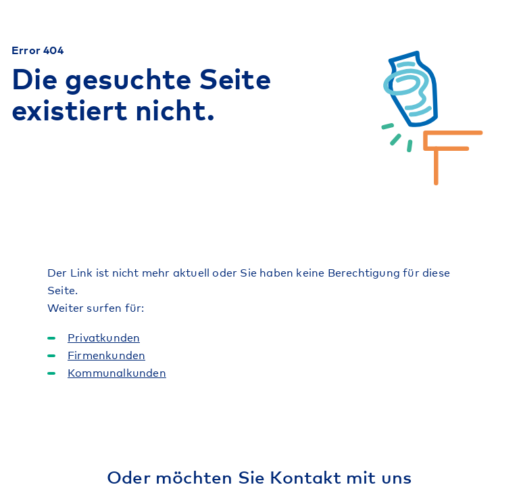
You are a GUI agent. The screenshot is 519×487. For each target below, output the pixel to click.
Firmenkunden (106, 354)
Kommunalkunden (117, 372)
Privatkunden (104, 336)
